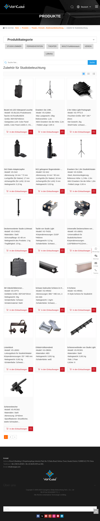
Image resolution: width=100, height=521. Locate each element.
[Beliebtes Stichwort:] (92, 62)
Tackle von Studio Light (45, 229)
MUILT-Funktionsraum (70, 46)
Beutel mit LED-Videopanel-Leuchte (18, 110)
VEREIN (88, 46)
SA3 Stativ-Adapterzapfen (14, 169)
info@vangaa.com (14, 467)
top (96, 511)
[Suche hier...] (48, 62)
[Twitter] (42, 516)
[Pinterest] (58, 516)
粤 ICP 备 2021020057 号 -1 (50, 492)
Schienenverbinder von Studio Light (81, 347)
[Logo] (50, 476)
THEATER (52, 46)
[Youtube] (46, 516)
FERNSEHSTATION (35, 46)
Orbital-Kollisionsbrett (44, 347)
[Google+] (50, 516)
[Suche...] (47, 509)
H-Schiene (71, 288)
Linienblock (8, 347)
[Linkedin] (62, 516)
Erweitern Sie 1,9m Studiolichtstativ (81, 169)
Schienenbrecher (11, 407)
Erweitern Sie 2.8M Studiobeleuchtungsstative (46, 110)
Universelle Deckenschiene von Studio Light (79, 229)
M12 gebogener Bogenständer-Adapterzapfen (48, 169)
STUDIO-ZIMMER (14, 46)
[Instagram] (54, 516)
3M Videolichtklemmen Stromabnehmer (13, 288)
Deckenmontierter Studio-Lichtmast (18, 229)
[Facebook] (38, 516)
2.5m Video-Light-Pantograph (79, 110)
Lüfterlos (49, 54)
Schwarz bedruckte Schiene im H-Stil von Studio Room (49, 288)
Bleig (64, 495)
